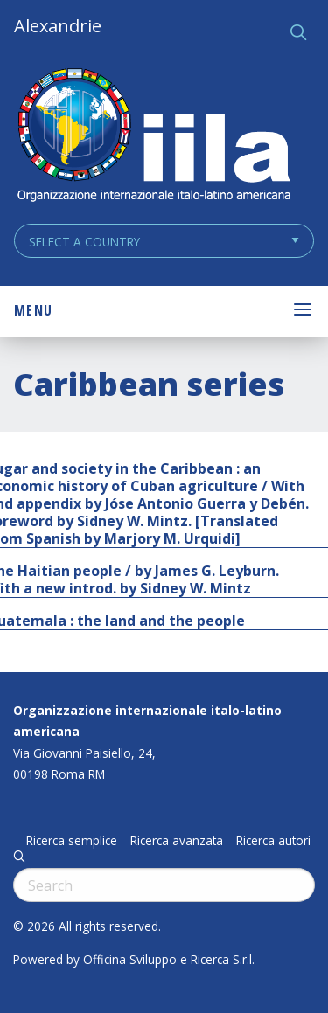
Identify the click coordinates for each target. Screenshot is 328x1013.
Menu (33, 310)
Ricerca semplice (71, 841)
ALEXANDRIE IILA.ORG (153, 137)
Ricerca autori (273, 841)
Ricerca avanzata (176, 841)
